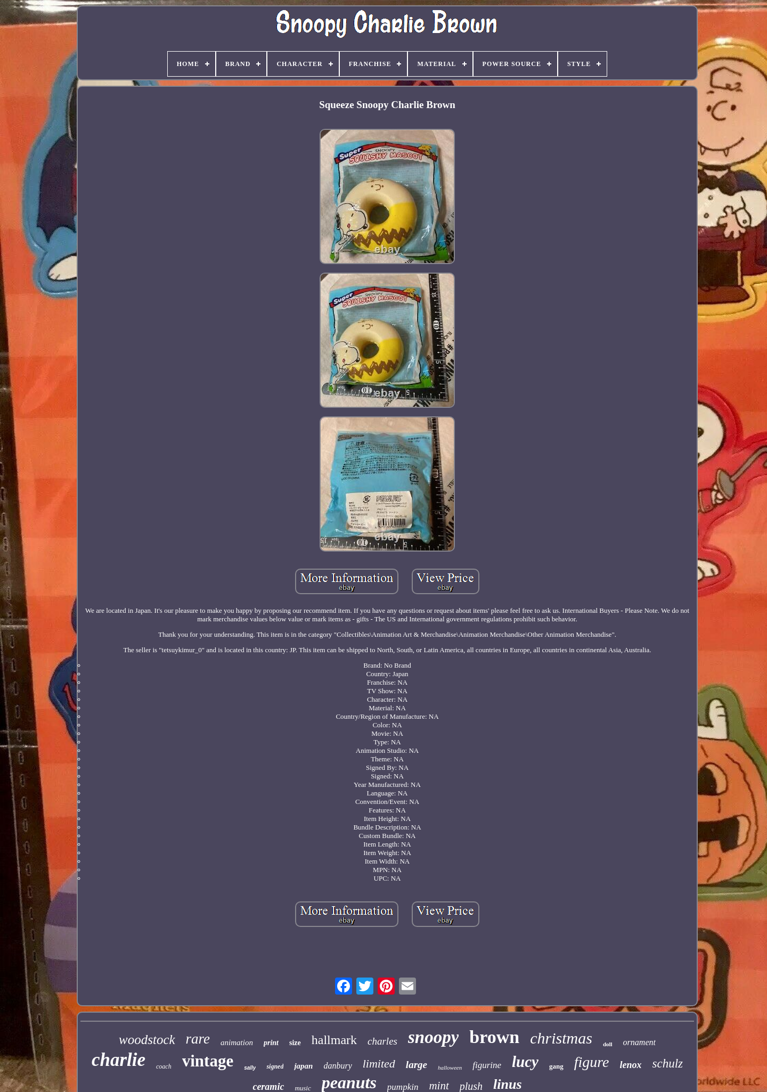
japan (303, 1066)
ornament (639, 1042)
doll (608, 1044)
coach (164, 1066)
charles (382, 1041)
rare (198, 1039)
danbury (337, 1065)
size (295, 1043)
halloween (450, 1067)
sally (250, 1068)
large (416, 1064)
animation (237, 1042)
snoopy (433, 1037)
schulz (667, 1063)
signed (274, 1066)
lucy (525, 1061)
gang (556, 1066)
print (271, 1043)
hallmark (334, 1040)
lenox (631, 1065)
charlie (118, 1059)
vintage (207, 1061)
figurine (486, 1065)
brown (494, 1037)
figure (591, 1062)
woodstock (147, 1039)
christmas (561, 1038)
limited (379, 1063)
